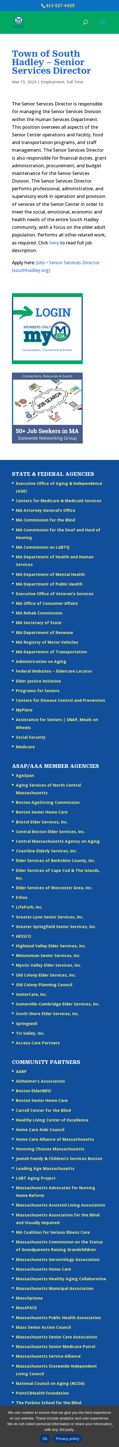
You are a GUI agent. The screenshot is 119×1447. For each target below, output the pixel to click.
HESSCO (23, 936)
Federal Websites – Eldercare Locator (54, 671)
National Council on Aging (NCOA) (50, 1383)
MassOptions (29, 1298)
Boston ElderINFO (33, 1090)
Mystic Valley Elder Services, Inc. (49, 965)
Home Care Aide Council (40, 1129)
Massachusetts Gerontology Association (57, 1259)
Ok (44, 1439)
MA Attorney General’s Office (45, 510)
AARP (21, 1071)
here (54, 243)
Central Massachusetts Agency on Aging (58, 841)
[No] (112, 1426)
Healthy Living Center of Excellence (52, 1120)
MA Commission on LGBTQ (42, 547)
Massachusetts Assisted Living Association (60, 1205)
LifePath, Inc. (29, 907)
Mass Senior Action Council (43, 1327)
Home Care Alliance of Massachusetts (55, 1139)
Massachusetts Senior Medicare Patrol (55, 1346)
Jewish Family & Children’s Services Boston (59, 1158)
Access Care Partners (38, 1042)
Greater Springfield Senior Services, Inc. (56, 926)
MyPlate (24, 710)
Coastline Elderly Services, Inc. (46, 851)
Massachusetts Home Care (43, 1269)
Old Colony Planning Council (44, 984)
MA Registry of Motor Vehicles (47, 642)
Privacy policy (67, 1439)
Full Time (75, 82)
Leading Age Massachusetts (45, 1168)
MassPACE (26, 1307)
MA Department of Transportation (51, 651)
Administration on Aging (41, 661)
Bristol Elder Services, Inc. (42, 822)
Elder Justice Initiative (38, 681)
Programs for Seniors (38, 690)
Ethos (21, 897)
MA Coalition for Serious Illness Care (53, 1232)
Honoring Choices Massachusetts (50, 1149)
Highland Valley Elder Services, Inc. (51, 946)
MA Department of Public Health (49, 584)
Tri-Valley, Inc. (30, 1033)
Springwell (26, 1023)
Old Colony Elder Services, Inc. (46, 975)
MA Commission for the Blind (45, 520)
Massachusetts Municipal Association (55, 1288)
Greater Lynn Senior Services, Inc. (50, 917)
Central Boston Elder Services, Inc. (50, 831)
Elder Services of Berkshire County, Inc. (55, 860)
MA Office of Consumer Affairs (47, 603)
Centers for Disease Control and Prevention (60, 700)
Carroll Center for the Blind (43, 1110)
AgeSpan (25, 775)
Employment (52, 82)
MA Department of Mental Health (50, 574)
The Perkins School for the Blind (48, 1402)
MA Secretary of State (38, 622)
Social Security (31, 737)
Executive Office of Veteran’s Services (55, 593)
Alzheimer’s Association (40, 1081)
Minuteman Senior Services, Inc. (48, 955)
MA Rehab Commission (39, 613)
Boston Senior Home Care (42, 812)
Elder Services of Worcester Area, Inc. (54, 887)
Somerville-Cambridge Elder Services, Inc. (58, 1004)
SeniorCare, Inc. (31, 994)
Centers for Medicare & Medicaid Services (58, 500)
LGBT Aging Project (36, 1178)
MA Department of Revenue (44, 632)
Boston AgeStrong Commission (48, 802)
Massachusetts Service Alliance (48, 1356)
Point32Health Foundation (42, 1393)
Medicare (25, 746)
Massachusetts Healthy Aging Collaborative (61, 1278)
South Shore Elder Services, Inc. (47, 1013)
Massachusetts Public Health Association (58, 1317)
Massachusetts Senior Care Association (56, 1337)
